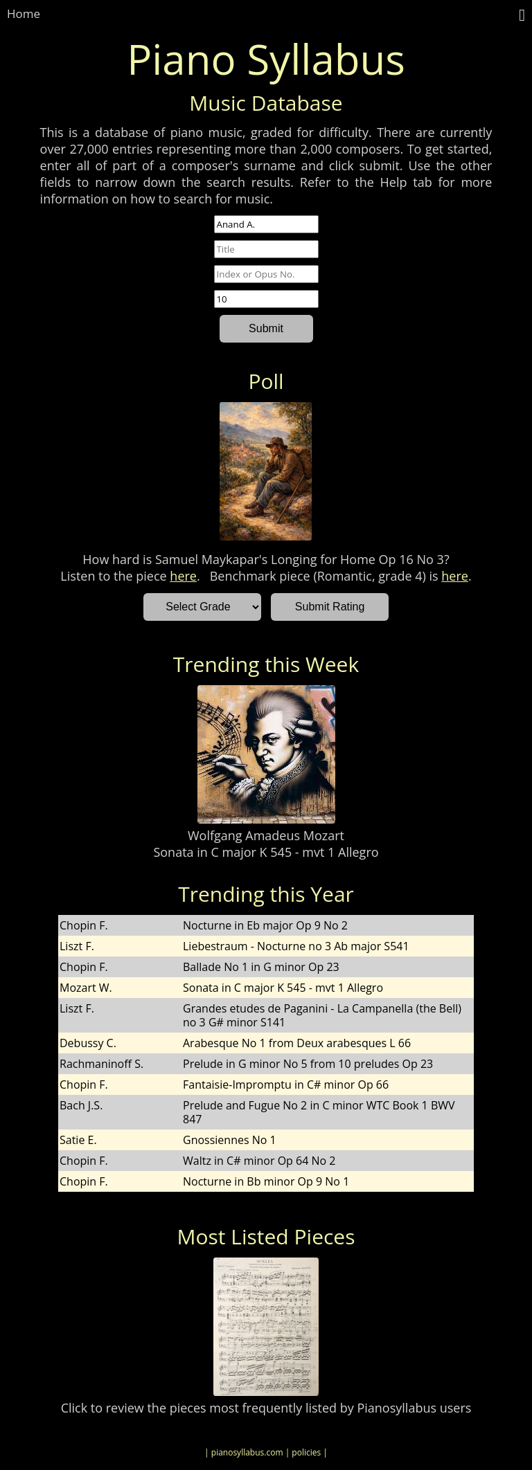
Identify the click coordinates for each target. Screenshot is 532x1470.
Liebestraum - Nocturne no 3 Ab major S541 (296, 946)
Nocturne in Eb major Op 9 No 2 (265, 925)
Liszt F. (77, 946)
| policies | (306, 1452)
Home (23, 13)
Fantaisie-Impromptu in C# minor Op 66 (286, 1084)
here (183, 576)
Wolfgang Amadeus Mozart (266, 835)
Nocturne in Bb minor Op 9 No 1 (266, 1181)
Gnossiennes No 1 (229, 1139)
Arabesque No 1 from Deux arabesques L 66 (297, 1043)
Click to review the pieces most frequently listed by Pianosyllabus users (266, 1407)
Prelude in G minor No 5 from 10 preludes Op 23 (308, 1063)
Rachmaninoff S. (101, 1063)
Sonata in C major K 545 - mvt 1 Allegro (265, 852)
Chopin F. (84, 925)
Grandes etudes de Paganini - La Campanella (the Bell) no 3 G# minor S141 (322, 1015)
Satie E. (78, 1139)
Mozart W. (86, 987)
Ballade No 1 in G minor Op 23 (261, 966)
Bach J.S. (81, 1105)
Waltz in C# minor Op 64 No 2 (259, 1160)
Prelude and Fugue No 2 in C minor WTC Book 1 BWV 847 (319, 1112)
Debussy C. (88, 1043)
